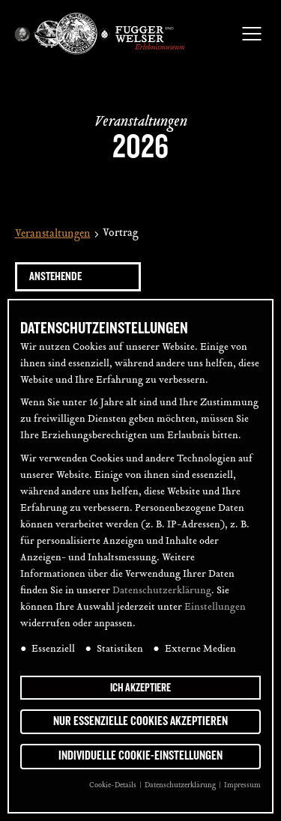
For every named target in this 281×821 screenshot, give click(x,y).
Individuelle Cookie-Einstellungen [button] (140, 756)
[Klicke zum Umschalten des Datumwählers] (78, 276)
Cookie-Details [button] (113, 785)
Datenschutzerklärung (161, 591)
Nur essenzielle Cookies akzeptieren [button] (140, 721)
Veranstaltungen (53, 234)
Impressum (242, 785)
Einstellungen (215, 607)
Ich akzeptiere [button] (140, 688)
